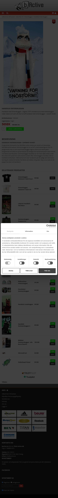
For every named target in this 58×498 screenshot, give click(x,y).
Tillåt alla (47, 270)
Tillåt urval (29, 270)
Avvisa (11, 270)
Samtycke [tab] (10, 231)
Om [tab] (48, 231)
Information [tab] (29, 231)
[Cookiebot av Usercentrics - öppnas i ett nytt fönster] (48, 225)
